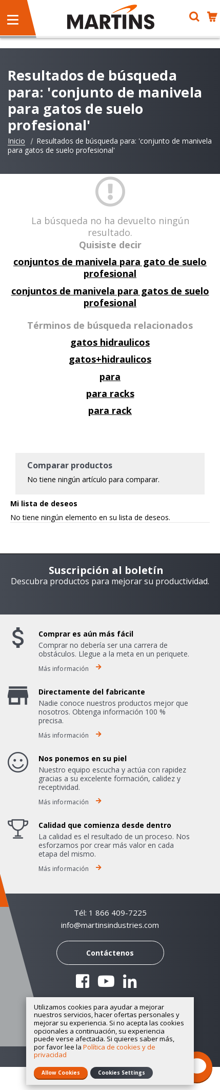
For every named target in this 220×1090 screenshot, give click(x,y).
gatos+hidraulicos (110, 359)
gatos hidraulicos (110, 342)
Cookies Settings (121, 1072)
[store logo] (110, 17)
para (110, 376)
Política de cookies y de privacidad (94, 1051)
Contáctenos (110, 953)
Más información (70, 668)
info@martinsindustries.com (110, 925)
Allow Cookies (61, 1072)
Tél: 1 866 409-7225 (110, 912)
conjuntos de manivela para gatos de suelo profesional (110, 297)
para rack (110, 410)
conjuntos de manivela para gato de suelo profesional (110, 267)
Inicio (16, 141)
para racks (110, 393)
